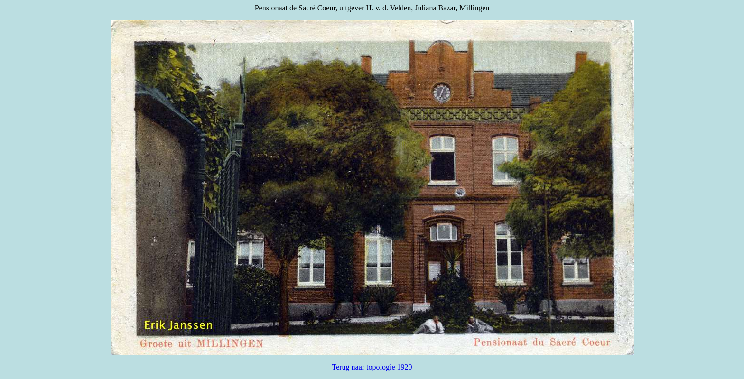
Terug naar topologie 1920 (372, 367)
